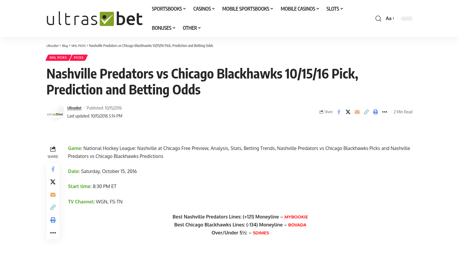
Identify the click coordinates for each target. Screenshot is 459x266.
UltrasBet (75, 109)
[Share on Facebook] (339, 113)
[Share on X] (348, 113)
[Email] (357, 113)
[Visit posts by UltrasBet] (55, 114)
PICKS (84, 58)
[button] (378, 19)
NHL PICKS (60, 58)
